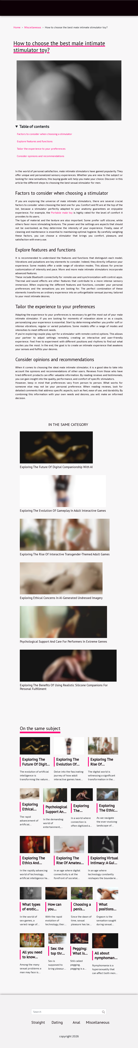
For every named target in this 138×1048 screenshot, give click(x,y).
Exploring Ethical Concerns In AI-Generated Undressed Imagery (61, 598)
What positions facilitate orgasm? (106, 911)
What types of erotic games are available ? (31, 911)
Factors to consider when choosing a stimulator (45, 133)
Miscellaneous (32, 27)
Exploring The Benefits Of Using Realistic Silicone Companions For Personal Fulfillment (64, 687)
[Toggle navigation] (9, 8)
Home (16, 27)
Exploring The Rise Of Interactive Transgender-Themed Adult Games (65, 554)
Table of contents (34, 126)
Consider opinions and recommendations (40, 155)
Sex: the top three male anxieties (58, 955)
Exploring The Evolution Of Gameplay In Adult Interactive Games (63, 510)
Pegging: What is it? (80, 953)
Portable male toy (62, 212)
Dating (57, 1022)
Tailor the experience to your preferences (41, 148)
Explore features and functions (35, 141)
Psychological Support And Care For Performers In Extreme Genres (63, 641)
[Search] (68, 1012)
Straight (38, 1022)
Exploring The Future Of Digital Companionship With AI (56, 467)
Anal (76, 1022)
